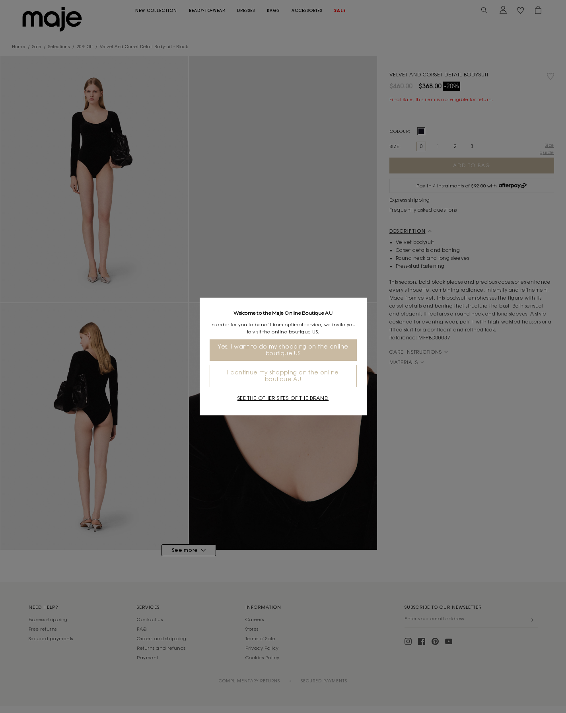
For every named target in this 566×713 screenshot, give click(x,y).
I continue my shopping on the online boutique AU (282, 375)
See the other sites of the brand (283, 398)
